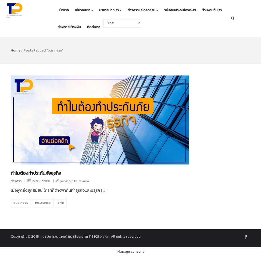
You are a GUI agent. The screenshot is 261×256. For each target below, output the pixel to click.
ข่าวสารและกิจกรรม (143, 10)
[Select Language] (122, 23)
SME (61, 202)
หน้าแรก (63, 10)
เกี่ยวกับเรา (84, 10)
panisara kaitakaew (72, 180)
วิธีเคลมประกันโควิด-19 (180, 10)
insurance (43, 202)
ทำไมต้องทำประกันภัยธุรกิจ (36, 173)
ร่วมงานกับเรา (212, 10)
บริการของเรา (110, 10)
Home (15, 50)
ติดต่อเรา (93, 26)
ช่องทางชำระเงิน (69, 26)
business (21, 202)
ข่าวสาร (16, 180)
